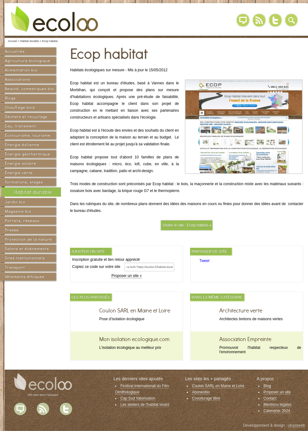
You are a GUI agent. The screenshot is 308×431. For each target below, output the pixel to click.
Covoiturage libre (206, 398)
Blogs (10, 98)
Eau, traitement (20, 126)
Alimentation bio (21, 70)
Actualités (15, 51)
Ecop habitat (197, 225)
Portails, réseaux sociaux (22, 221)
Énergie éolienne (22, 144)
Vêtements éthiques (24, 276)
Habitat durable (33, 191)
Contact (270, 398)
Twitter (275, 20)
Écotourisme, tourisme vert (27, 136)
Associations (17, 79)
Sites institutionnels (25, 257)
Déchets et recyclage (26, 116)
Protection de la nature (28, 239)
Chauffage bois (20, 107)
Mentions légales (278, 404)
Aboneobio (201, 392)
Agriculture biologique (27, 60)
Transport (15, 267)
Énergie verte (19, 172)
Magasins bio (18, 211)
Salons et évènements (27, 248)
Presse (12, 229)
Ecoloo (59, 18)
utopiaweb (296, 425)
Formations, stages (24, 182)
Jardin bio (15, 201)
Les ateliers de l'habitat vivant (144, 404)
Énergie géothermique (27, 154)
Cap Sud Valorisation (137, 398)
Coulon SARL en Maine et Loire (218, 386)
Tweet (204, 261)
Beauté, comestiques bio (29, 88)
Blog (243, 20)
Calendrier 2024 (277, 411)
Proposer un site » (126, 276)
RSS (259, 20)
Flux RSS (43, 409)
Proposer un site (277, 392)
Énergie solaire (20, 163)
